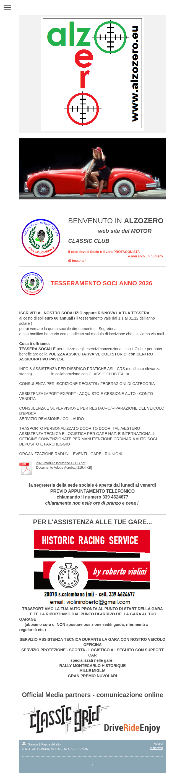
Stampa (30, 744)
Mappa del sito (51, 744)
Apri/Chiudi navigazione (92, 7)
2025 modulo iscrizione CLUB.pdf (60, 463)
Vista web (156, 748)
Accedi (158, 743)
